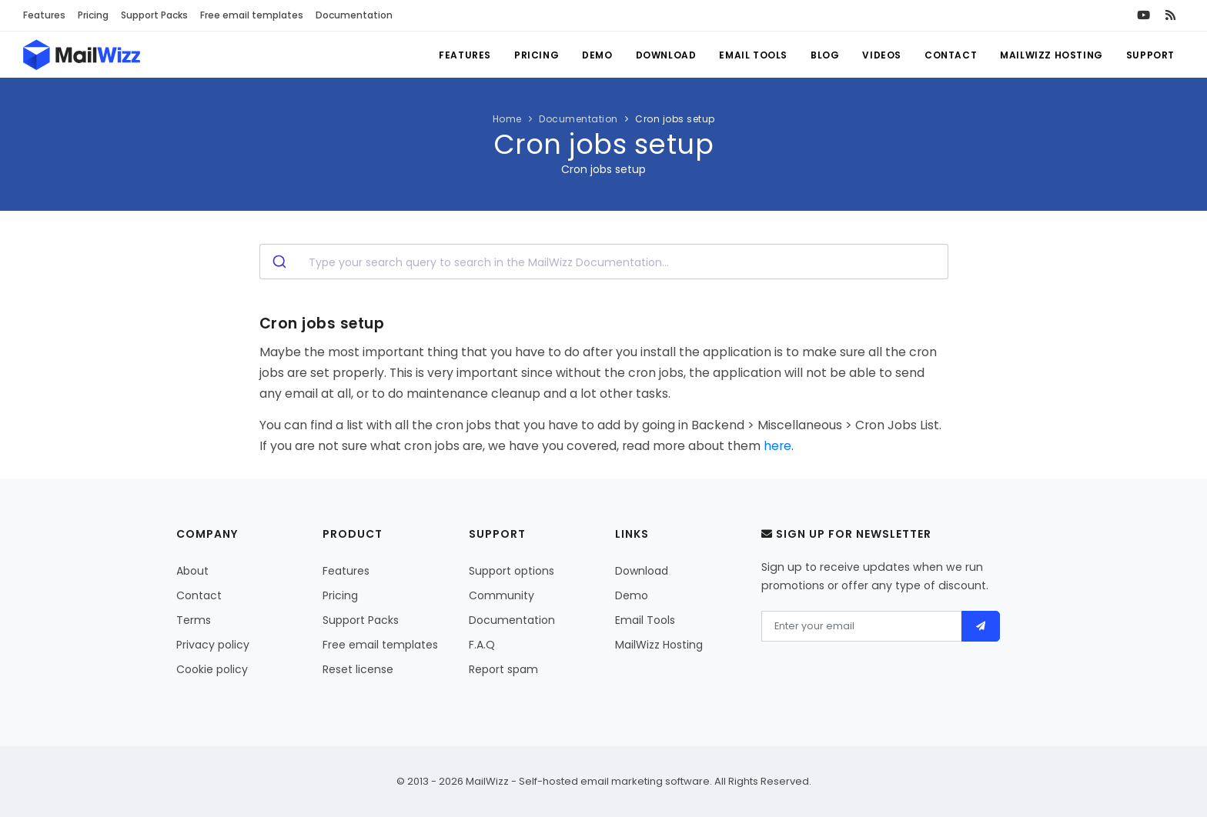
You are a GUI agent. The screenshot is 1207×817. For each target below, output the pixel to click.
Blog (825, 55)
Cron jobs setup (675, 118)
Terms (193, 620)
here (777, 446)
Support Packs (154, 15)
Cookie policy (212, 669)
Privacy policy (212, 644)
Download (666, 55)
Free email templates (251, 15)
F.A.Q (482, 644)
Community (501, 595)
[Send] (981, 626)
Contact (950, 55)
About (192, 571)
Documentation (354, 15)
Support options (511, 571)
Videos (881, 55)
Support (1150, 55)
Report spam (503, 669)
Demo (597, 55)
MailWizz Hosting (1051, 55)
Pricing (93, 15)
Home (507, 118)
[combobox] (603, 261)
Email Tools (753, 55)
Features (44, 15)
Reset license (358, 669)
